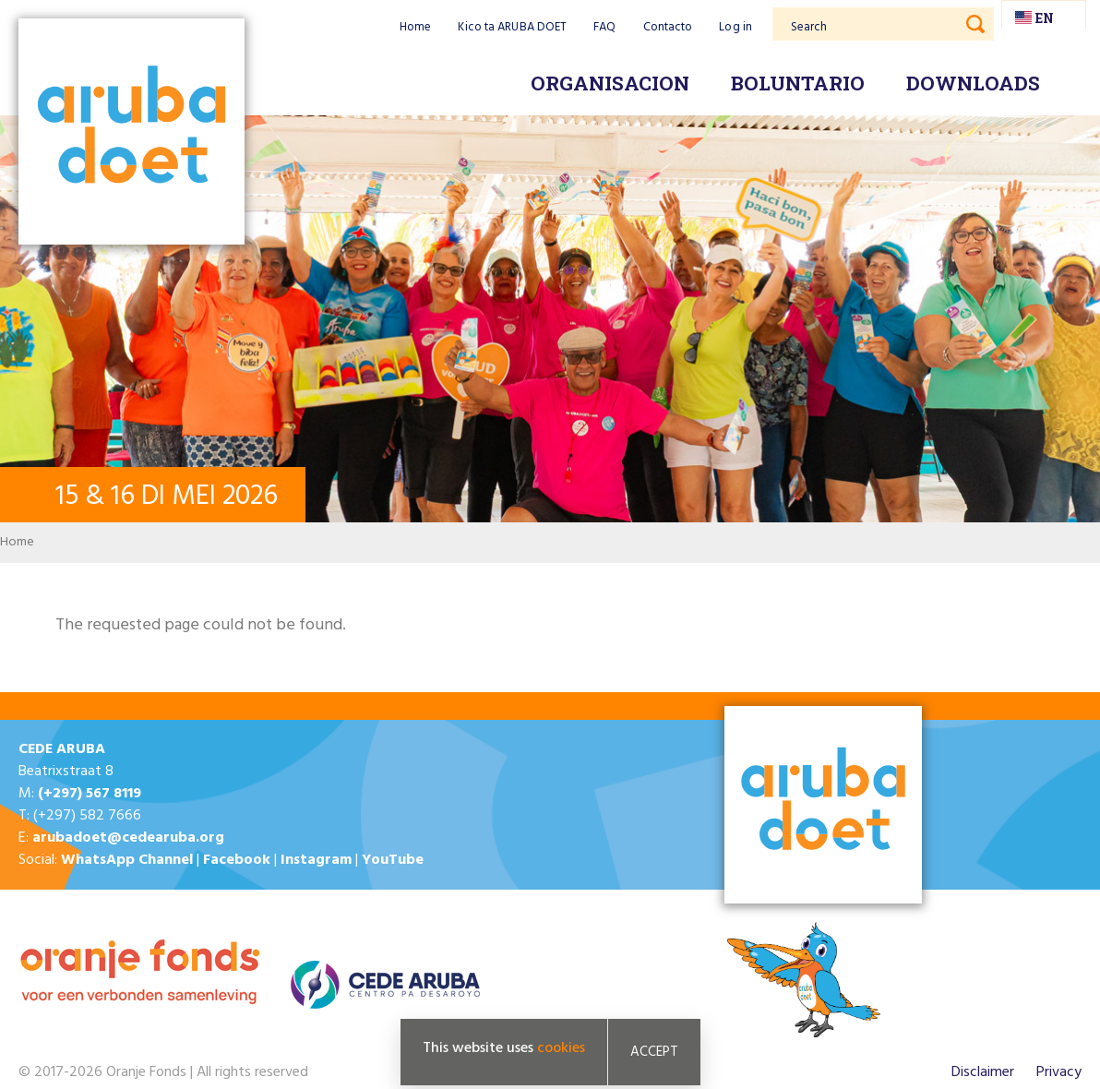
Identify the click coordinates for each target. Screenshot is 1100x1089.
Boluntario (798, 83)
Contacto (668, 27)
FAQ (604, 27)
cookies (561, 1048)
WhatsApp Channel (127, 860)
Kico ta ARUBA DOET (512, 27)
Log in (735, 27)
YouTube (393, 860)
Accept (654, 1052)
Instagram (316, 860)
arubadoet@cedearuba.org (128, 838)
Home (415, 27)
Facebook (236, 860)
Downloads (973, 83)
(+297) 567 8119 (89, 794)
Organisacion (610, 83)
